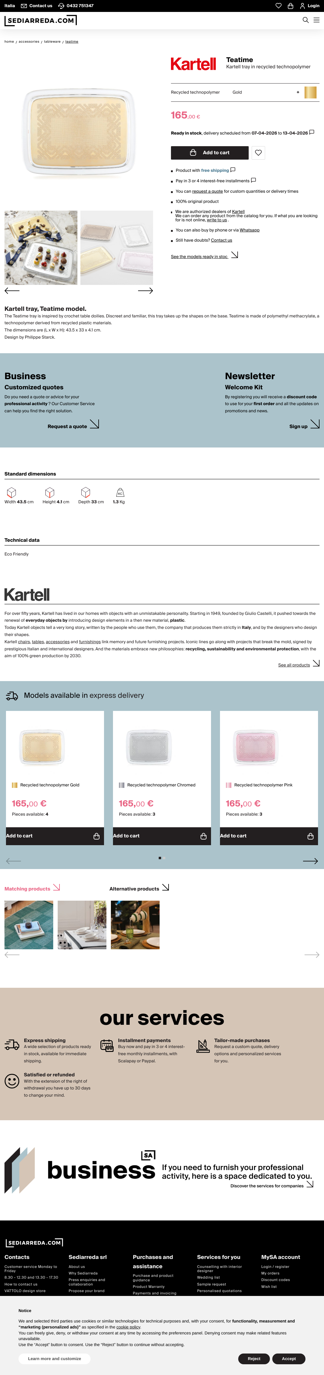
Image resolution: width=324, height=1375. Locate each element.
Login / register (275, 1263)
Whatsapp (249, 230)
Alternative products (134, 885)
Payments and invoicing (155, 1290)
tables (38, 642)
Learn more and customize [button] (54, 1358)
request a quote (207, 191)
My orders (270, 1270)
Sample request (211, 1281)
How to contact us (21, 1281)
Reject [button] (254, 1358)
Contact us (221, 240)
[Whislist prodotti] (279, 6)
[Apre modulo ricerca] (306, 20)
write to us (217, 220)
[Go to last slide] (11, 291)
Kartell (238, 211)
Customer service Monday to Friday (30, 1265)
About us (77, 1263)
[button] (40, 248)
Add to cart (210, 153)
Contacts (17, 1254)
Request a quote (67, 427)
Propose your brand (87, 1288)
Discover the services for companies (267, 1183)
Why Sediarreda (83, 1270)
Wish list (269, 1283)
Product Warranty (149, 1284)
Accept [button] (289, 1358)
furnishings (90, 642)
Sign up (298, 427)
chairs (24, 642)
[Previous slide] (13, 858)
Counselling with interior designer (219, 1265)
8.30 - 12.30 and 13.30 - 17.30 (31, 1274)
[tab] (160, 855)
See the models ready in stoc (199, 256)
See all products (294, 665)
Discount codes (275, 1277)
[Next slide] (145, 291)
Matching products (27, 885)
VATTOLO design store (25, 1288)
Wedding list (208, 1274)
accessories (58, 642)
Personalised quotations (219, 1288)
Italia (9, 6)
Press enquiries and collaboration (87, 1279)
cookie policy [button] (128, 1327)
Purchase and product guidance (153, 1275)
